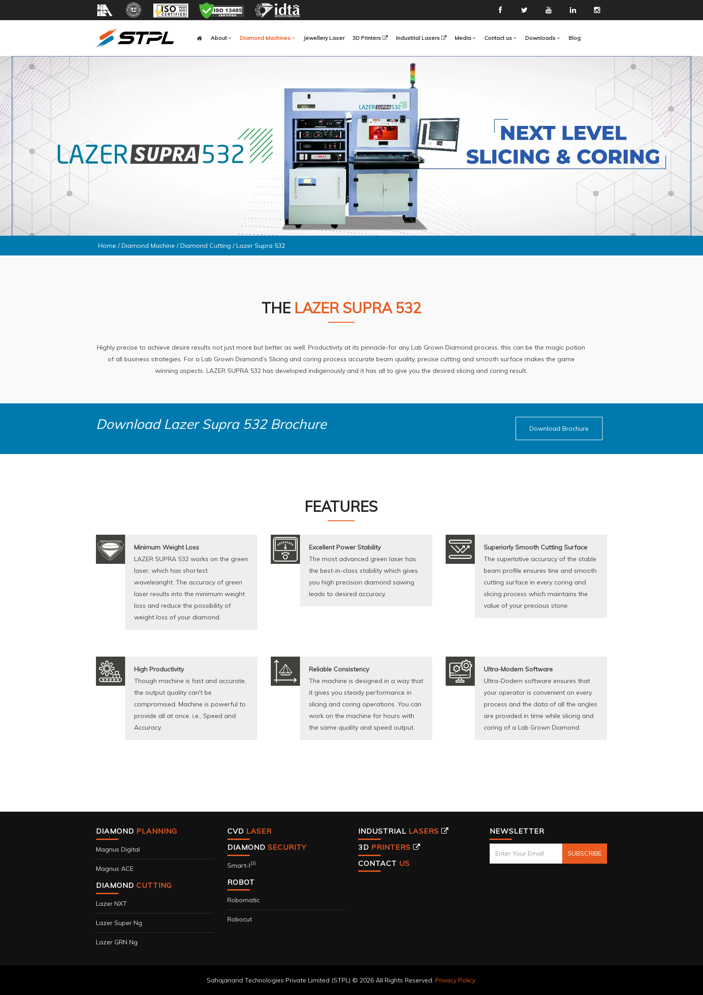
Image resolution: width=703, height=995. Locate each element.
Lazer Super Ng (119, 923)
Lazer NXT (111, 904)
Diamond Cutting (206, 246)
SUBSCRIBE (585, 853)
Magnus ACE (115, 869)
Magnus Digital (118, 849)
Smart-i (241, 865)
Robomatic (243, 900)
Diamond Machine (148, 246)
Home (107, 246)
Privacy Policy (455, 980)
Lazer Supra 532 (260, 246)
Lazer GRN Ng (117, 942)
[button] (267, 38)
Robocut (239, 919)
